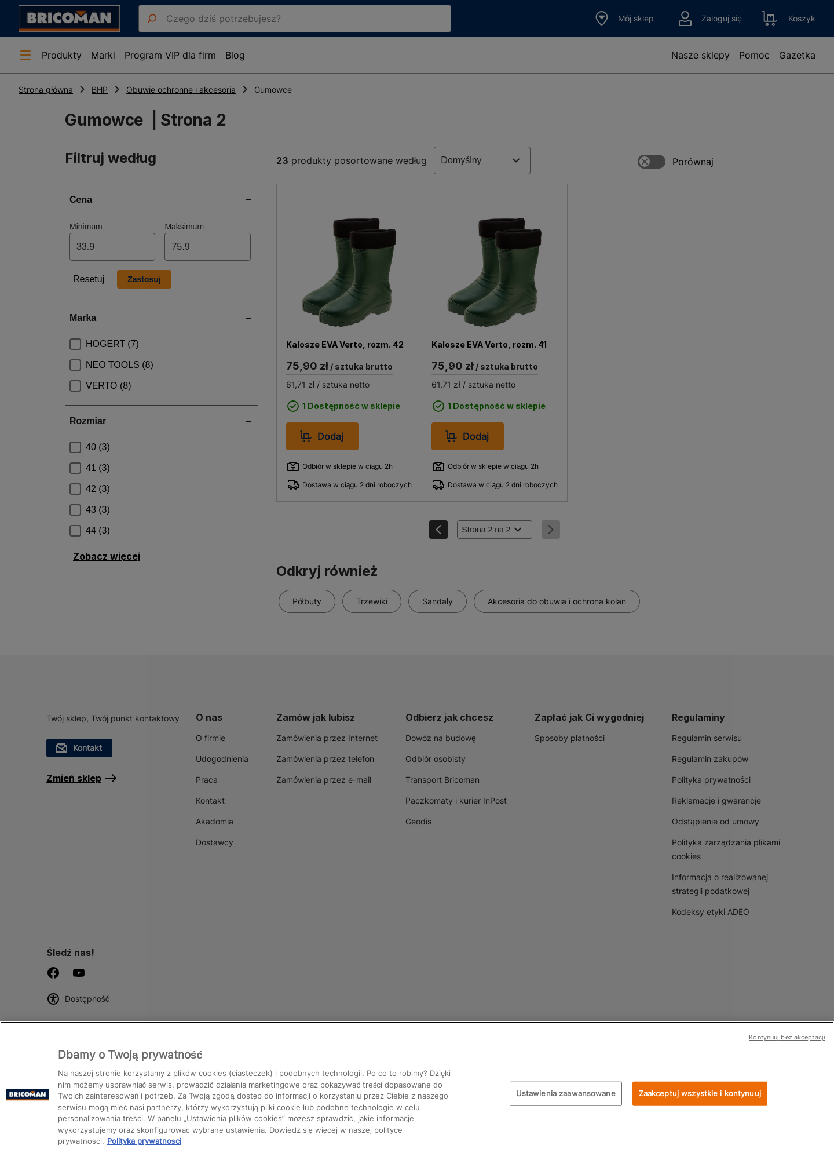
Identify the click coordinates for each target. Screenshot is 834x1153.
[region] (417, 1087)
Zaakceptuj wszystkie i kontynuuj (700, 1093)
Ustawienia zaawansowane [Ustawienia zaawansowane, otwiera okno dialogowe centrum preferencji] (566, 1093)
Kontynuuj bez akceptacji (787, 1037)
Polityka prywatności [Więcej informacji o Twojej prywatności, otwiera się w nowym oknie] (144, 1140)
